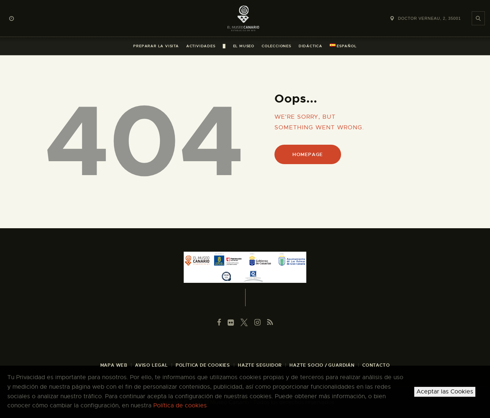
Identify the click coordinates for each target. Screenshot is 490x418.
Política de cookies (180, 405)
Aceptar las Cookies (444, 391)
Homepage (307, 154)
